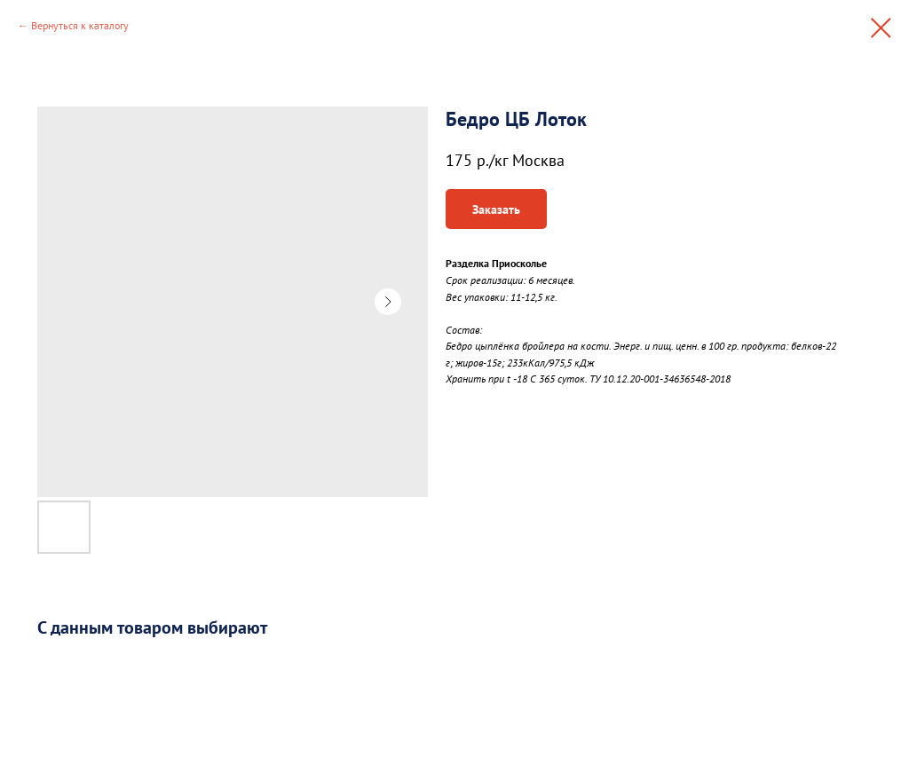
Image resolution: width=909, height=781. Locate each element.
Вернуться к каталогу (80, 25)
